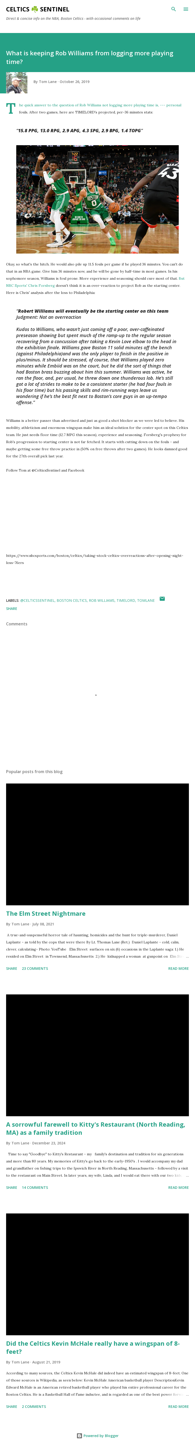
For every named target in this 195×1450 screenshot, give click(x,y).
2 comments (34, 1406)
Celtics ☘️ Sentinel (37, 9)
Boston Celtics (72, 600)
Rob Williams (102, 600)
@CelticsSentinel (37, 600)
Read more (178, 968)
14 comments (35, 1187)
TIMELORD (126, 600)
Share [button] (11, 608)
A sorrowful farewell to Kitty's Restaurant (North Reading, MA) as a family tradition (95, 1128)
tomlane (146, 600)
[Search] (174, 9)
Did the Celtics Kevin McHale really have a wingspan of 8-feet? (93, 1347)
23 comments (35, 968)
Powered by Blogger (97, 1435)
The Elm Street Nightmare (46, 913)
